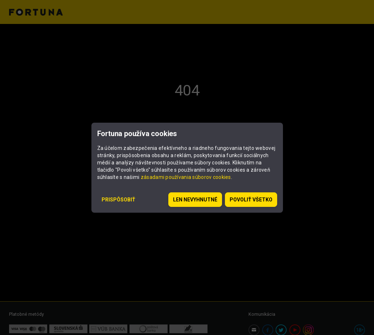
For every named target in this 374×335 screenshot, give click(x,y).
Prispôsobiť (118, 200)
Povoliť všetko (251, 200)
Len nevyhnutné (195, 200)
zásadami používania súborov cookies (186, 177)
